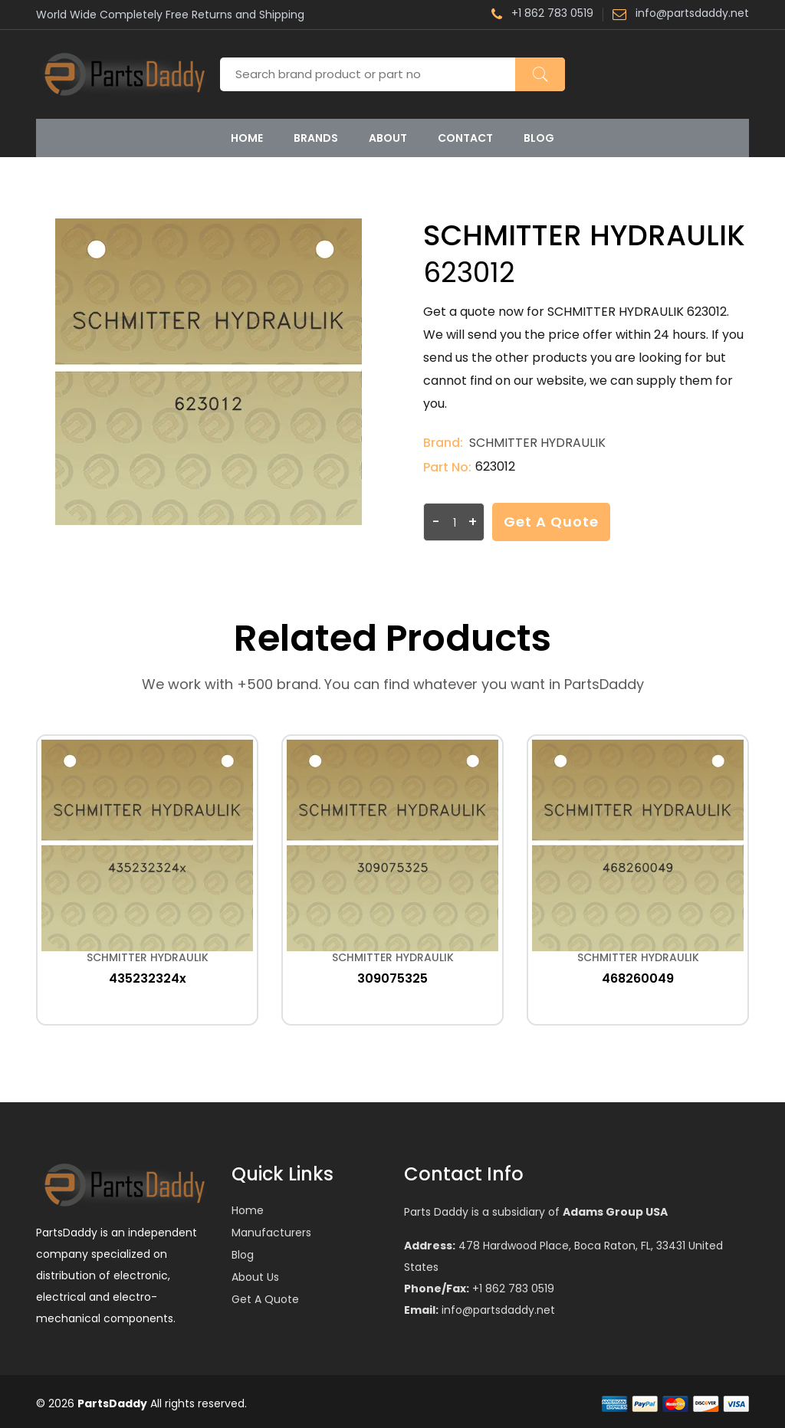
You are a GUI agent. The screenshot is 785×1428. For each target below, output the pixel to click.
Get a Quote (551, 521)
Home (247, 138)
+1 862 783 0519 (542, 14)
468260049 (638, 978)
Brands (316, 138)
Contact (465, 138)
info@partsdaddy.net (681, 14)
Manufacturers (271, 1232)
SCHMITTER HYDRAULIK (537, 442)
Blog (539, 138)
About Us (255, 1277)
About (388, 138)
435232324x (147, 978)
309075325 (392, 978)
